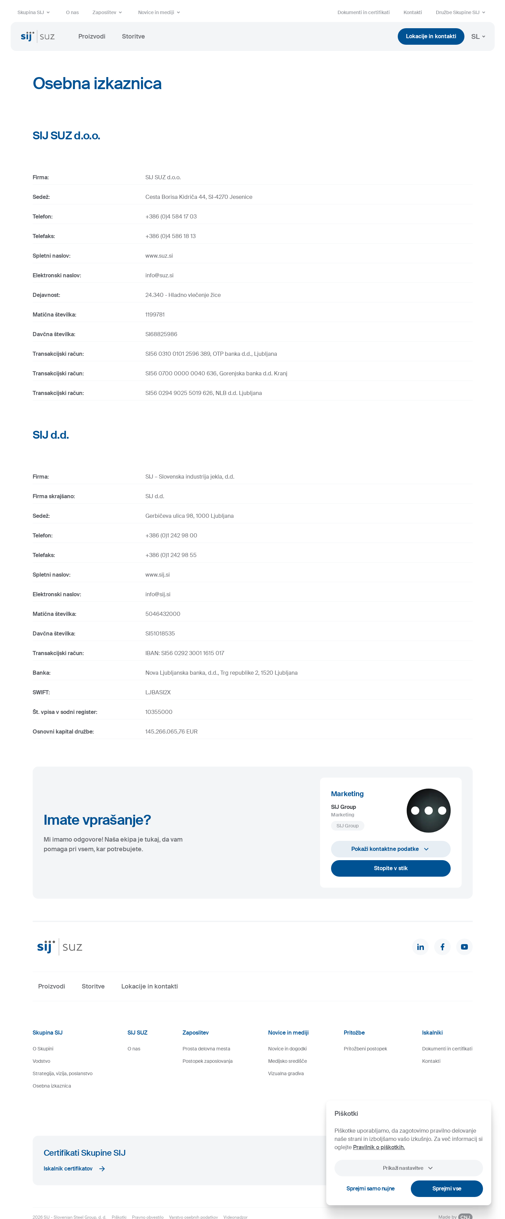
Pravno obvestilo (148, 1193)
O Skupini (43, 1049)
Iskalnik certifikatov (75, 1144)
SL (479, 36)
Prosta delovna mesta (206, 1049)
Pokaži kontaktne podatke (390, 849)
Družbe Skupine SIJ (462, 12)
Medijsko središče (287, 1061)
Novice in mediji (160, 12)
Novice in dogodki (287, 1049)
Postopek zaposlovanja (208, 1061)
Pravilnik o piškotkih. (379, 1147)
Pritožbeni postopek (365, 1049)
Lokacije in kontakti (431, 36)
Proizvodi (92, 36)
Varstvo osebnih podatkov (193, 1193)
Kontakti (413, 12)
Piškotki (119, 1193)
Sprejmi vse (446, 1188)
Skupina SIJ (35, 12)
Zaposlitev (108, 12)
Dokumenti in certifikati (364, 12)
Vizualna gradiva (286, 1073)
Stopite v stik (391, 868)
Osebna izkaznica (52, 1086)
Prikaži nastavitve (408, 1168)
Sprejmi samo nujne (371, 1188)
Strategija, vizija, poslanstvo (62, 1073)
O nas (72, 12)
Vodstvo (41, 1061)
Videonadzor (235, 1193)
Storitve (133, 36)
